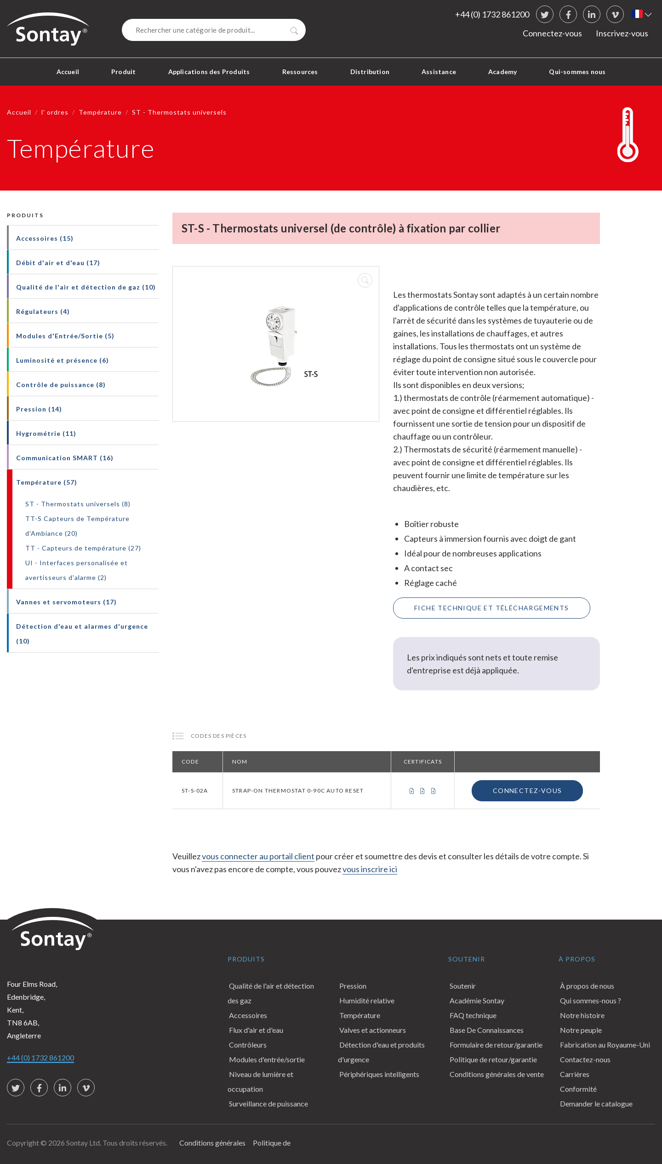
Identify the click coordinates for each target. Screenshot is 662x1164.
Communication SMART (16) (65, 458)
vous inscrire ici (369, 869)
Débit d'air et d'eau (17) (58, 262)
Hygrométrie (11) (46, 433)
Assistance (439, 71)
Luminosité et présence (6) (62, 360)
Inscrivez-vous (622, 33)
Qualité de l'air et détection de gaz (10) (86, 287)
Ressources (300, 71)
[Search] (214, 30)
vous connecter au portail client (258, 856)
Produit (123, 71)
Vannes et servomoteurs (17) (66, 602)
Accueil (68, 71)
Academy (502, 71)
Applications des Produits (209, 71)
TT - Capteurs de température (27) (83, 548)
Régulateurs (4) (43, 311)
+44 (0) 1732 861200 (492, 14)
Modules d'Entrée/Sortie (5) (65, 336)
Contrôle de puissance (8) (61, 384)
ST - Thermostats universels (179, 112)
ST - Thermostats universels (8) (78, 504)
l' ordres (54, 112)
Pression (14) (39, 409)
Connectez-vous (552, 33)
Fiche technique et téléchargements (491, 608)
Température (100, 112)
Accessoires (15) (45, 238)
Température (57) (46, 482)
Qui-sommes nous (577, 71)
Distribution (369, 71)
